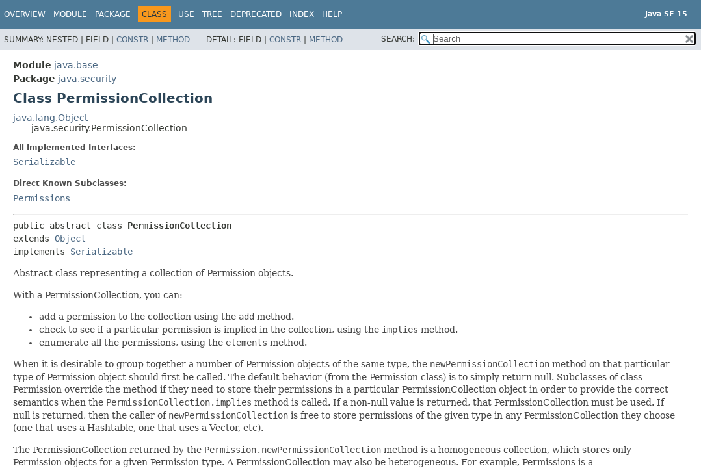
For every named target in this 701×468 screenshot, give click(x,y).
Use (186, 14)
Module (70, 14)
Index (301, 14)
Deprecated (256, 14)
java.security (87, 78)
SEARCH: (398, 39)
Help (332, 14)
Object (70, 238)
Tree (212, 14)
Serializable (44, 162)
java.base (76, 65)
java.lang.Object (50, 117)
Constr (132, 39)
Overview (25, 14)
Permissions (41, 198)
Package (113, 14)
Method (173, 39)
